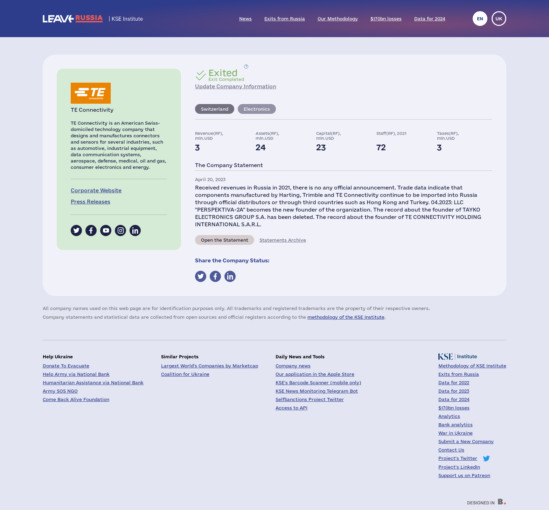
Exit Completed (226, 75)
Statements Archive (282, 239)
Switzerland (214, 108)
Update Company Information (235, 86)
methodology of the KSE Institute (345, 317)
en (480, 18)
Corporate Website (96, 190)
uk (498, 18)
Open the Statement (224, 239)
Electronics (257, 108)
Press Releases (90, 202)
